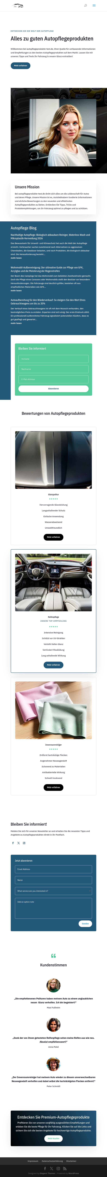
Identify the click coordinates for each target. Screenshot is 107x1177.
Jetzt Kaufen (53, 1138)
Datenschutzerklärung (52, 1161)
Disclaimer (71, 1161)
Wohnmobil (47, 276)
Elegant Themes (47, 1173)
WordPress (73, 1173)
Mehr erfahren (20, 65)
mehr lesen (16, 258)
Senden (85, 923)
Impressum (33, 1161)
